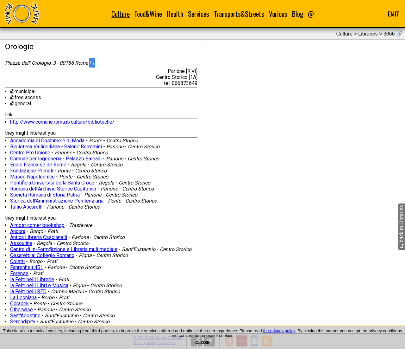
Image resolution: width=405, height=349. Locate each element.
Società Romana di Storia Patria (45, 195)
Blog (297, 14)
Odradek (19, 304)
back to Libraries (401, 226)
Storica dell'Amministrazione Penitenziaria (56, 201)
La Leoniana (23, 297)
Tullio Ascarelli (26, 207)
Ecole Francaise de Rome (38, 165)
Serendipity (22, 322)
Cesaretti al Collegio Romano (42, 255)
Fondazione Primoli (31, 171)
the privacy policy (279, 330)
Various (278, 14)
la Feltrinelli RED (28, 291)
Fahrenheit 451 (26, 267)
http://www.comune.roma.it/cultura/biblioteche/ (62, 122)
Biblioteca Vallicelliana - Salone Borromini (56, 147)
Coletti (17, 261)
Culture (120, 14)
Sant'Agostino (25, 316)
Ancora (17, 231)
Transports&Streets (239, 14)
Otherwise (21, 310)
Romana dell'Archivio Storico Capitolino (53, 189)
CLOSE (202, 342)
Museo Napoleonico (32, 177)
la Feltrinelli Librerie (32, 279)
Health (175, 14)
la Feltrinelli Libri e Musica (39, 285)
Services (198, 14)
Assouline (21, 243)
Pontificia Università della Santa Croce (52, 183)
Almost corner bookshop (37, 225)
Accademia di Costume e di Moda (47, 141)
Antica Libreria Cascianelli (38, 237)
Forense (19, 273)
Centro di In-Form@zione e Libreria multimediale (63, 249)
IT (397, 14)
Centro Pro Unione (30, 153)
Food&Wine (148, 14)
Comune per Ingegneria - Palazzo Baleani (56, 159)
